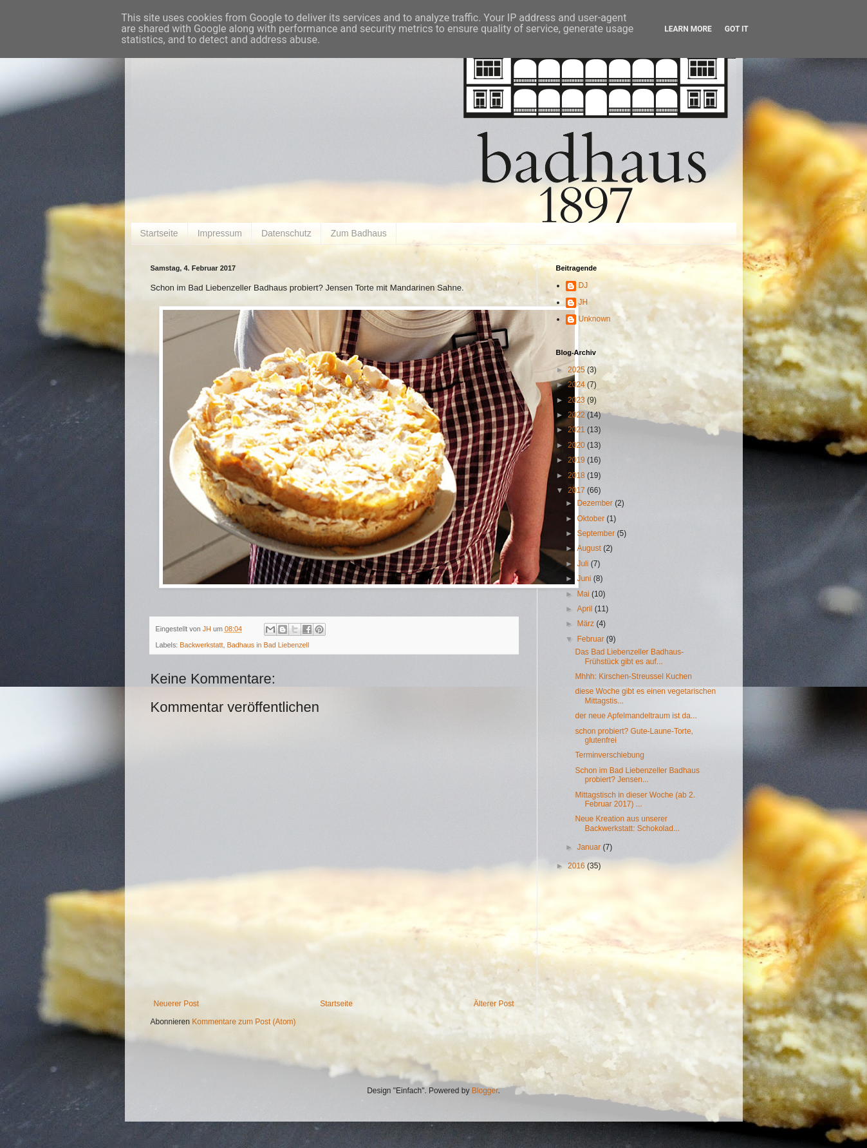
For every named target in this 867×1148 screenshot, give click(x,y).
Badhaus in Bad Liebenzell (268, 645)
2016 (577, 865)
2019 (577, 459)
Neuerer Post (177, 1003)
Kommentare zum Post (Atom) (243, 1021)
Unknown (595, 318)
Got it (737, 28)
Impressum (220, 233)
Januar (589, 847)
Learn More (688, 28)
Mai (584, 593)
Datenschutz (286, 233)
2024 (577, 384)
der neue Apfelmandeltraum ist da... (635, 715)
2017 (577, 490)
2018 (577, 475)
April (585, 608)
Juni (585, 578)
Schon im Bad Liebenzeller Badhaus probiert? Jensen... (637, 775)
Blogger (485, 1090)
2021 (577, 429)
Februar (591, 639)
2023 (577, 400)
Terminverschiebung (609, 755)
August (590, 548)
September (597, 533)
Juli (583, 563)
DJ (583, 285)
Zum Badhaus (359, 233)
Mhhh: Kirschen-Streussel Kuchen (633, 676)
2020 (577, 445)
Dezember (596, 503)
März (586, 623)
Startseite (159, 233)
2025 (577, 369)
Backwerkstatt (201, 645)
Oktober (591, 518)
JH (583, 302)
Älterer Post (494, 1003)
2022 (577, 414)
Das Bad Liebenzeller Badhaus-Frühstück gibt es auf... (629, 656)
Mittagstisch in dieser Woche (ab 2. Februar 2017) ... (635, 799)
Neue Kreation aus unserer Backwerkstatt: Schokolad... (627, 823)
